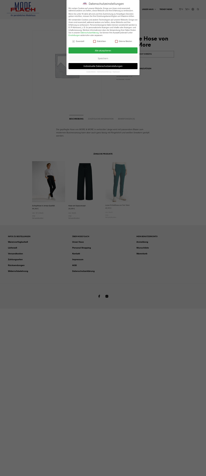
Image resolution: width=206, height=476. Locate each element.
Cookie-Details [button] (91, 70)
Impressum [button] (116, 70)
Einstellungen (74, 34)
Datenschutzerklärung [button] (104, 70)
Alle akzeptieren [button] (103, 48)
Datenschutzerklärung (89, 31)
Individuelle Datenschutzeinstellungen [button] (103, 64)
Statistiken (99, 39)
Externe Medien (123, 39)
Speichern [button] (103, 56)
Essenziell (78, 39)
